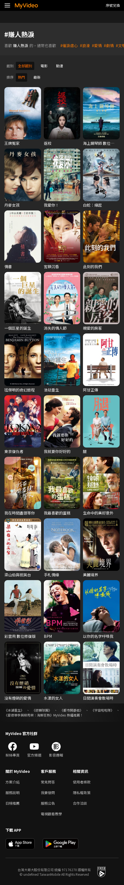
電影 (44, 65)
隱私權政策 (82, 791)
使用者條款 (82, 781)
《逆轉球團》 (42, 709)
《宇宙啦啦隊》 (102, 709)
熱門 (21, 76)
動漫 (59, 65)
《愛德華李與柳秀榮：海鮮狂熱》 (28, 714)
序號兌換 (113, 5)
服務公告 (48, 802)
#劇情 (109, 45)
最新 (37, 76)
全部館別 (25, 65)
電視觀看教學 (51, 813)
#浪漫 (85, 45)
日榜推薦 (12, 802)
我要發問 (48, 791)
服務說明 (12, 791)
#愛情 (97, 45)
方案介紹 (12, 781)
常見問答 (48, 781)
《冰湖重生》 (14, 709)
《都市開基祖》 (71, 709)
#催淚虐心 (69, 45)
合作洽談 (80, 802)
